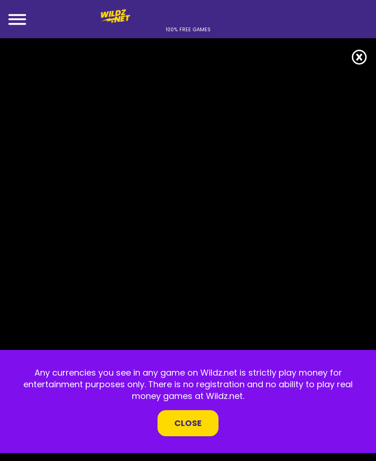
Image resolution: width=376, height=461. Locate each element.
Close (188, 423)
